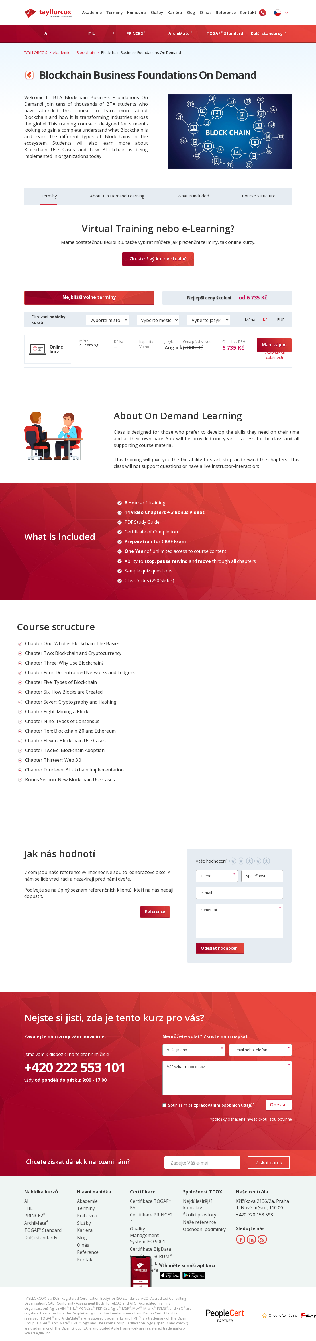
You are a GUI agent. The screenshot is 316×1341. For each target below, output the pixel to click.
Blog (190, 12)
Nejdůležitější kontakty (197, 1204)
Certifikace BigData (150, 1249)
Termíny (114, 12)
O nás (205, 12)
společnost (255, 875)
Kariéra (175, 12)
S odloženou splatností (274, 355)
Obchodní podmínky (204, 1229)
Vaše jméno (177, 1049)
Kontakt (248, 12)
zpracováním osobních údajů (224, 1105)
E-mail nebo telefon (250, 1049)
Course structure (259, 196)
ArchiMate (36, 1223)
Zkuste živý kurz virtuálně (158, 259)
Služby (156, 12)
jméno (206, 875)
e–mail (206, 892)
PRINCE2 (34, 1215)
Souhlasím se (208, 1105)
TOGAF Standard (43, 1230)
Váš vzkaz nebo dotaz (186, 1066)
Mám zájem (274, 344)
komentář (209, 909)
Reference (226, 12)
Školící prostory (199, 1215)
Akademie (92, 12)
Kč (265, 319)
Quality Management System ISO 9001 (147, 1235)
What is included (193, 196)
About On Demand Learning (117, 196)
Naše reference (199, 1222)
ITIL (28, 1208)
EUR (281, 319)
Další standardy (40, 1237)
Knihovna (136, 12)
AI (26, 1201)
